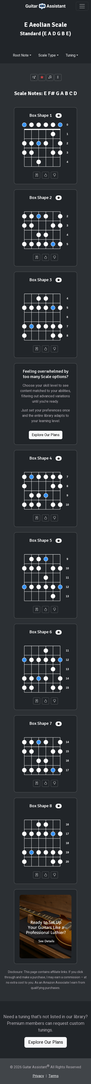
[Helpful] (45, 175)
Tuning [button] (70, 55)
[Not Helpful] (54, 175)
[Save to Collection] (36, 175)
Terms (54, 1076)
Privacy (38, 1076)
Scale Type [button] (47, 55)
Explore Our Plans (45, 435)
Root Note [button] (21, 55)
